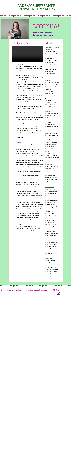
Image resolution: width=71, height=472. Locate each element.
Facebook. (47, 262)
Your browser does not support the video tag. (27, 54)
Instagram (52, 260)
